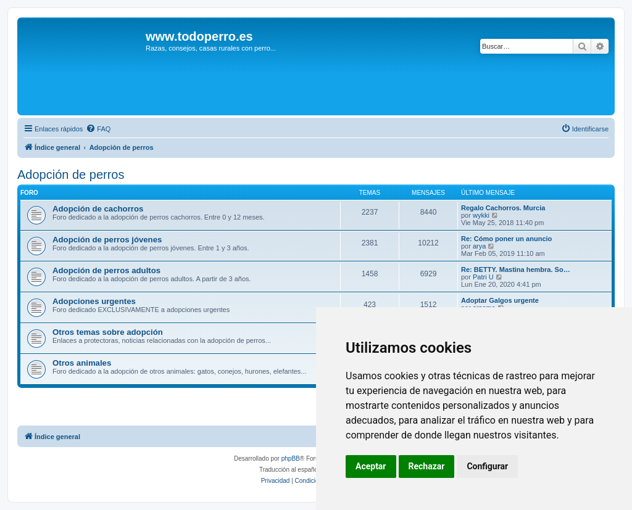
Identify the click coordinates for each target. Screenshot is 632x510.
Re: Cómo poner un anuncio (506, 238)
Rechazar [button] (427, 466)
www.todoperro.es (199, 36)
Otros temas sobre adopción (107, 332)
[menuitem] (98, 128)
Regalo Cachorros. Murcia (503, 208)
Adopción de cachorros (97, 208)
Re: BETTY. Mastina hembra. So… (515, 269)
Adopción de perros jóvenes (107, 239)
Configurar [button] (487, 466)
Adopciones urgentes (94, 301)
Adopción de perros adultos (106, 270)
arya (479, 246)
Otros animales (81, 363)
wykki (481, 215)
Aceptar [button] (371, 466)
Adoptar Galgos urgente (500, 300)
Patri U (483, 277)
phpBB (290, 458)
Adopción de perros (70, 174)
